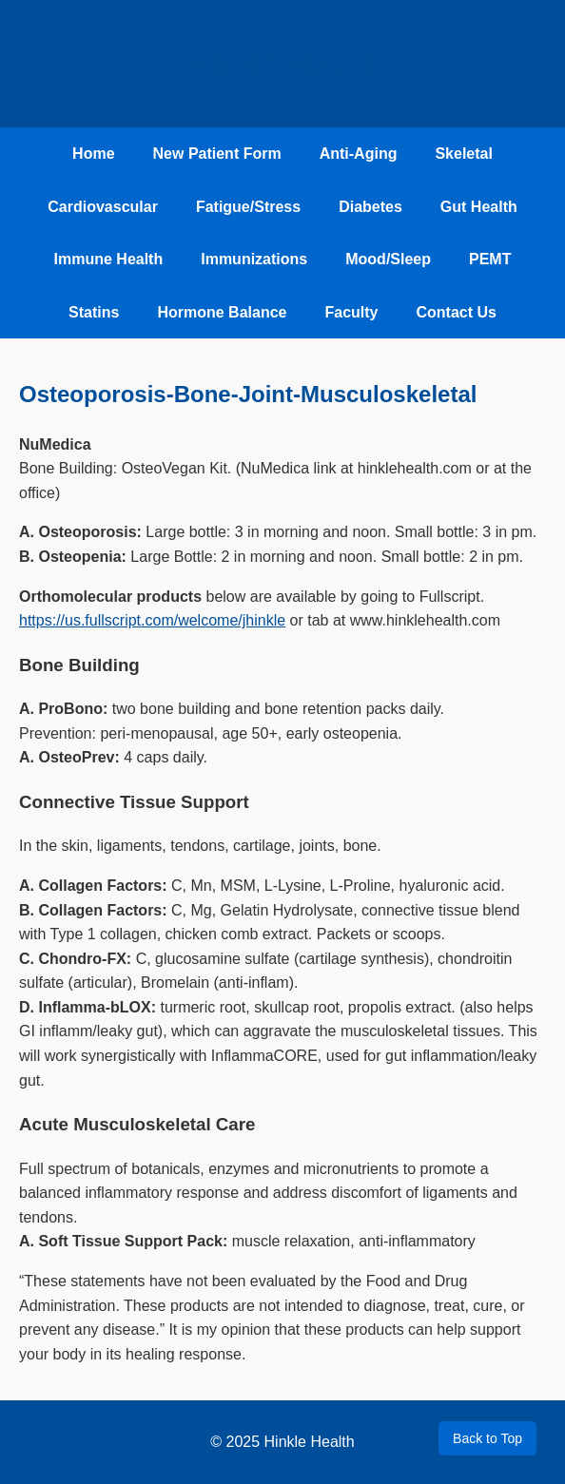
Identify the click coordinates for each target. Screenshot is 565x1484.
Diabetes (370, 207)
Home (93, 153)
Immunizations (254, 259)
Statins (93, 312)
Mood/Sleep (388, 259)
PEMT (490, 259)
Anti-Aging (359, 153)
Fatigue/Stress (248, 207)
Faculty (351, 312)
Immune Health (109, 259)
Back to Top (487, 1438)
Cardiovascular (103, 207)
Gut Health (478, 207)
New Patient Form (217, 153)
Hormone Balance (221, 312)
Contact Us (456, 312)
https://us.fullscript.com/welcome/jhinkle (152, 620)
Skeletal (463, 153)
